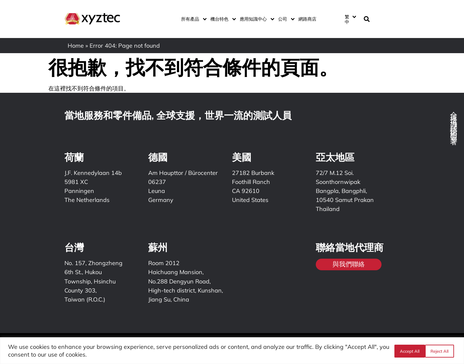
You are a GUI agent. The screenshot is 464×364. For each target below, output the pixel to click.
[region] (232, 350)
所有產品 (192, 19)
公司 (285, 19)
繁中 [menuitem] (347, 19)
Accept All (440, 350)
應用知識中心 (256, 19)
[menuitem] (350, 19)
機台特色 (221, 19)
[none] (350, 19)
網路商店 (307, 19)
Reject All (408, 350)
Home (76, 45)
